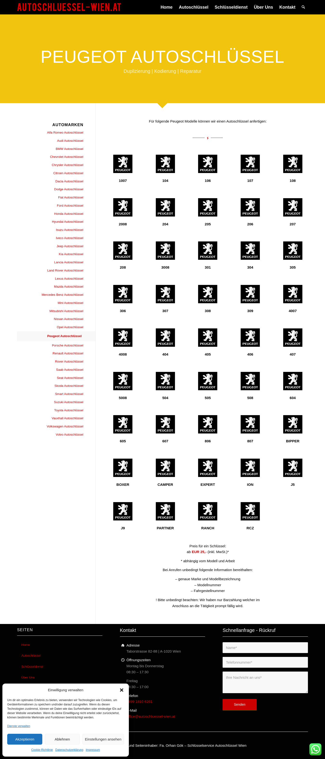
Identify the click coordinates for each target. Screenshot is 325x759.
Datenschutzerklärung (69, 750)
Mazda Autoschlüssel (68, 286)
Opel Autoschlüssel (70, 327)
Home (25, 645)
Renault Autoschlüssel (68, 353)
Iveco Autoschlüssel (69, 238)
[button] (121, 690)
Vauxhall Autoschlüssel (67, 418)
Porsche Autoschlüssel (67, 345)
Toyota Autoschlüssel (68, 410)
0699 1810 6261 (139, 701)
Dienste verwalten (18, 726)
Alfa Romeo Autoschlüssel (65, 132)
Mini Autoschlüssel (70, 303)
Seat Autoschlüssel (70, 378)
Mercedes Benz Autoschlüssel (62, 294)
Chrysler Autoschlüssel (67, 165)
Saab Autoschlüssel (69, 369)
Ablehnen (62, 739)
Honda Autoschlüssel (68, 214)
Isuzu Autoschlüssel (69, 230)
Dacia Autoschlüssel (69, 181)
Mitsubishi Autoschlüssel (66, 311)
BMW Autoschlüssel (69, 149)
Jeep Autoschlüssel (69, 246)
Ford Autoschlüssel (70, 205)
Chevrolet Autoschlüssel (66, 157)
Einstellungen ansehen (103, 739)
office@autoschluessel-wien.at (150, 716)
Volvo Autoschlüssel (69, 434)
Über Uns (28, 677)
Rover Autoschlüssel (69, 361)
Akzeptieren (24, 739)
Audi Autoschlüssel (70, 140)
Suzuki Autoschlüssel (68, 402)
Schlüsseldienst (32, 666)
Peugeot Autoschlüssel (64, 336)
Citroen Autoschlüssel (68, 173)
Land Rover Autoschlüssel (65, 270)
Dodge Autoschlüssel (68, 189)
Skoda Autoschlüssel (69, 386)
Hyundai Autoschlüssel (67, 221)
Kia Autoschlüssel (71, 254)
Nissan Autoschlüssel (68, 319)
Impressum (93, 750)
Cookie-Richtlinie (42, 750)
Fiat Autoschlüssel (70, 197)
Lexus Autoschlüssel (69, 278)
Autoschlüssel (31, 655)
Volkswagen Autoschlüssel (65, 426)
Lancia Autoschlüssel (68, 262)
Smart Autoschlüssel (69, 394)
